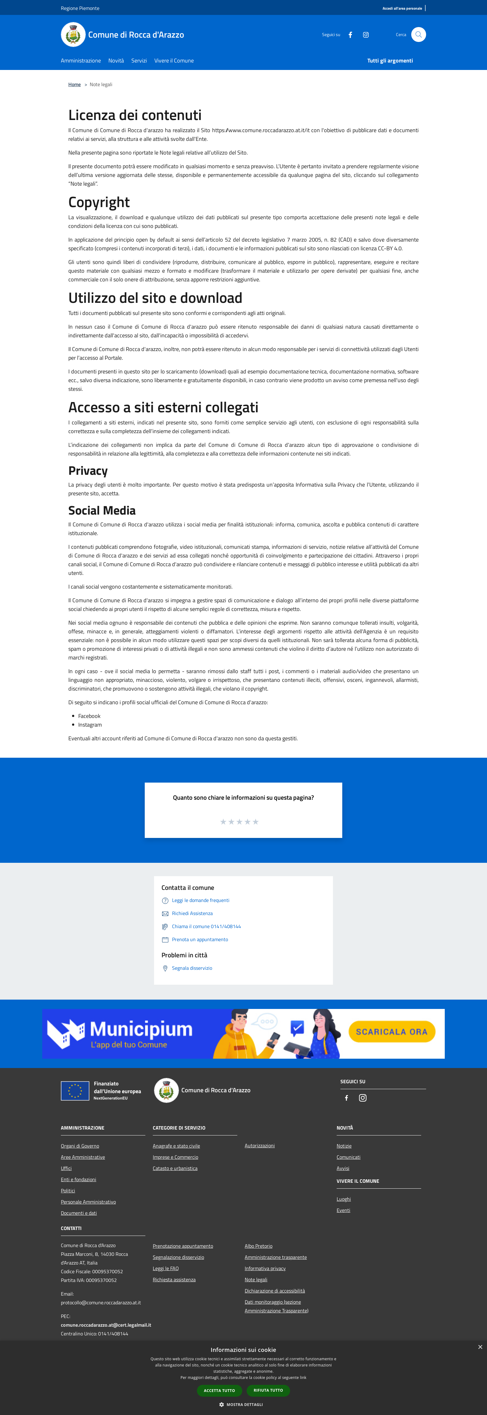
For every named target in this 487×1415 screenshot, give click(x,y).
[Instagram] (363, 34)
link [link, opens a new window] (303, 1377)
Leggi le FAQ (166, 1268)
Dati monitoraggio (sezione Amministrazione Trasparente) (276, 1306)
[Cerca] (418, 34)
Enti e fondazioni (78, 1179)
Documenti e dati (79, 1213)
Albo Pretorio (258, 1246)
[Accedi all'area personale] (402, 9)
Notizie (344, 1145)
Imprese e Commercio (175, 1157)
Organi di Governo (80, 1145)
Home (74, 84)
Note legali (256, 1279)
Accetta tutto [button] (219, 1390)
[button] (243, 1404)
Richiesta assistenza (174, 1279)
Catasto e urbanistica (175, 1168)
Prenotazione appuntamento (183, 1246)
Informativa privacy (265, 1268)
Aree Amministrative (83, 1157)
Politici (68, 1190)
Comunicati (349, 1157)
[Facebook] (348, 34)
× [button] (480, 1347)
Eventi (343, 1210)
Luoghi (344, 1199)
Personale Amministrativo (88, 1201)
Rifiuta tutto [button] (268, 1390)
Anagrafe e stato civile (176, 1145)
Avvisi (343, 1168)
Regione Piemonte (80, 8)
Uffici (66, 1168)
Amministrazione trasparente (276, 1257)
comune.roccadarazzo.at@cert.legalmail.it (106, 1325)
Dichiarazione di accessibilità (275, 1290)
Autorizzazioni (260, 1145)
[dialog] (243, 1378)
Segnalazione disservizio (178, 1257)
